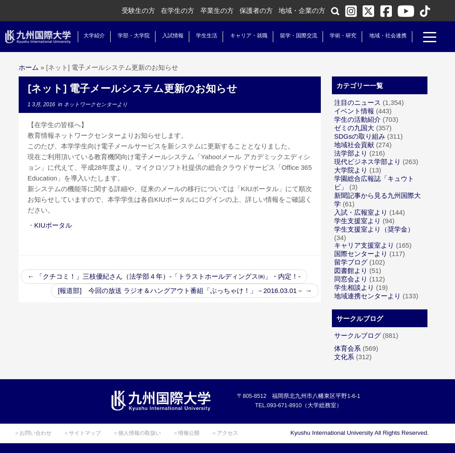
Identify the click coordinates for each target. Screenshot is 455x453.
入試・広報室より (360, 212)
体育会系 (347, 348)
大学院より (350, 170)
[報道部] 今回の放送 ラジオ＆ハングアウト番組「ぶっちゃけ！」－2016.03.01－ (185, 290)
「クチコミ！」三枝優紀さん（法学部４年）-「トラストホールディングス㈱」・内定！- (164, 276)
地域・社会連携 (384, 35)
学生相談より (354, 287)
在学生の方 (177, 10)
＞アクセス (225, 433)
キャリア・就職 (244, 35)
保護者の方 (256, 10)
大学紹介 (90, 35)
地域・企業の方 (302, 10)
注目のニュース (357, 102)
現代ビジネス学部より (367, 161)
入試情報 (169, 35)
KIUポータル (53, 225)
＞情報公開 (186, 433)
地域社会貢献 (354, 144)
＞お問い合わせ (33, 433)
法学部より (350, 153)
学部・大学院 (130, 35)
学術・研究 (339, 35)
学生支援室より (357, 220)
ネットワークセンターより (96, 104)
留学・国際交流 (295, 35)
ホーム (29, 67)
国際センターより (360, 253)
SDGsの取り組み (359, 136)
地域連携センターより (367, 296)
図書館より (350, 270)
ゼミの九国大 (354, 128)
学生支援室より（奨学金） (374, 229)
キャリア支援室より (364, 245)
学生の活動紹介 (357, 119)
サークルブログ (357, 335)
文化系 (344, 357)
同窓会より (350, 279)
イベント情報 (354, 111)
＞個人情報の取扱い (137, 433)
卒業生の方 (217, 10)
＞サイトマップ (82, 433)
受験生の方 (138, 10)
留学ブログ (350, 262)
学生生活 (203, 35)
